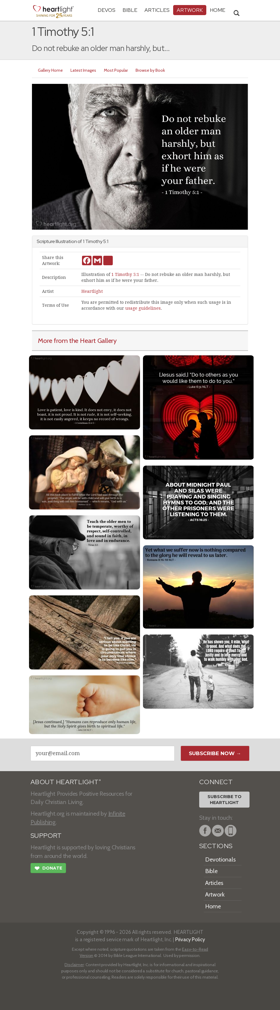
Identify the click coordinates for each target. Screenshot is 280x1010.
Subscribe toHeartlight (224, 799)
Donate (48, 869)
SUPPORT (46, 835)
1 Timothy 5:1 (125, 274)
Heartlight (92, 291)
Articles (157, 10)
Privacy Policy (190, 939)
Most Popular (116, 70)
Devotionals (220, 859)
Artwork (190, 10)
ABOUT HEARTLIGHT (65, 782)
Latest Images (83, 70)
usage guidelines (143, 308)
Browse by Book (150, 70)
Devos (106, 10)
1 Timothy (92, 241)
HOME (217, 10)
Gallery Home (50, 70)
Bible (130, 10)
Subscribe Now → (215, 753)
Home (213, 906)
